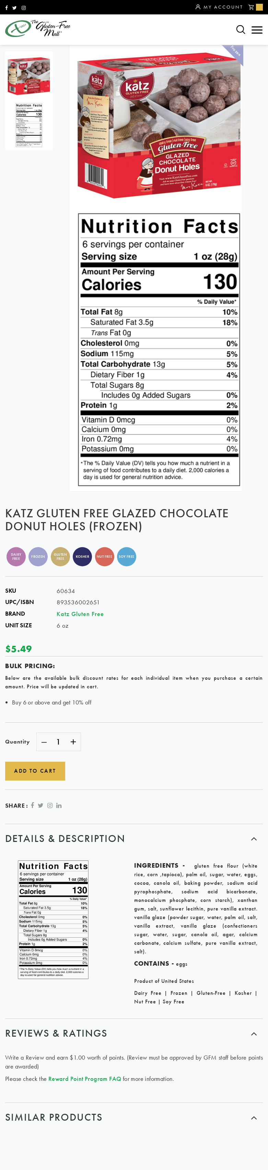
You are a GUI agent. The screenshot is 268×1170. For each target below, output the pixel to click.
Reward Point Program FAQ (84, 1078)
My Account (219, 7)
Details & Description (65, 837)
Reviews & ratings (56, 1032)
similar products (54, 1116)
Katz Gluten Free (80, 614)
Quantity (17, 741)
